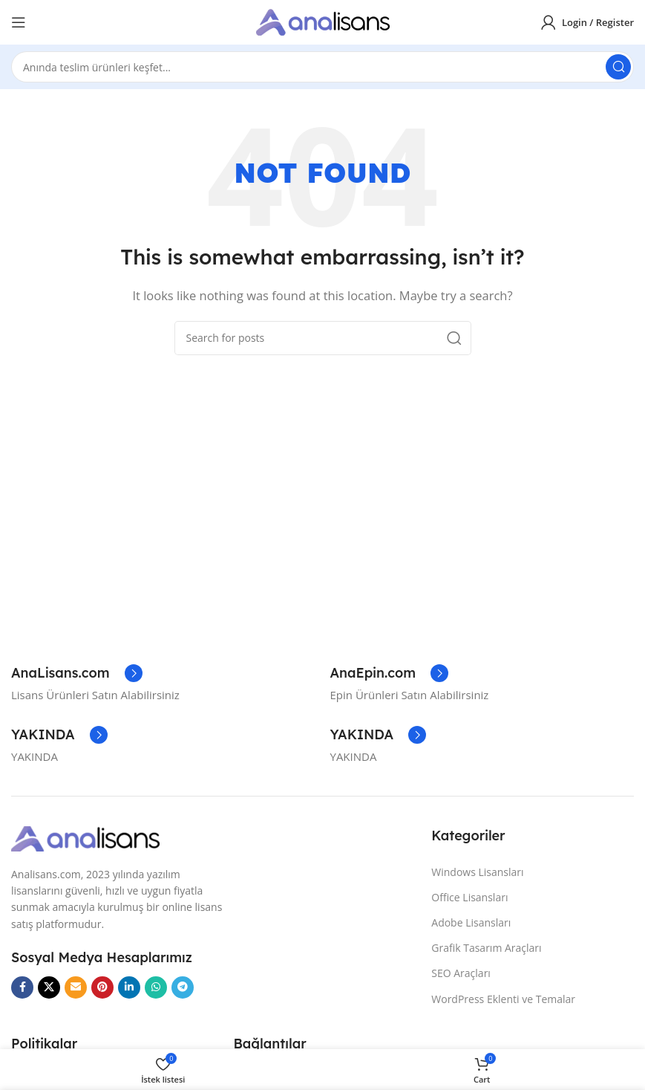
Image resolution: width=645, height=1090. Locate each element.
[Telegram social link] (182, 987)
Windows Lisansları (477, 872)
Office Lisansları (469, 897)
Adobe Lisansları (471, 922)
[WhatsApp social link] (156, 987)
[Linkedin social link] (129, 987)
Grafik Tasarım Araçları (486, 948)
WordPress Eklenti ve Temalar (503, 999)
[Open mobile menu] (18, 22)
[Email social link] (76, 987)
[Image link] (85, 837)
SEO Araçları (461, 973)
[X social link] (49, 987)
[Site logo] (323, 20)
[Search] (322, 66)
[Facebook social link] (22, 987)
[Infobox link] (77, 673)
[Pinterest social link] (102, 987)
